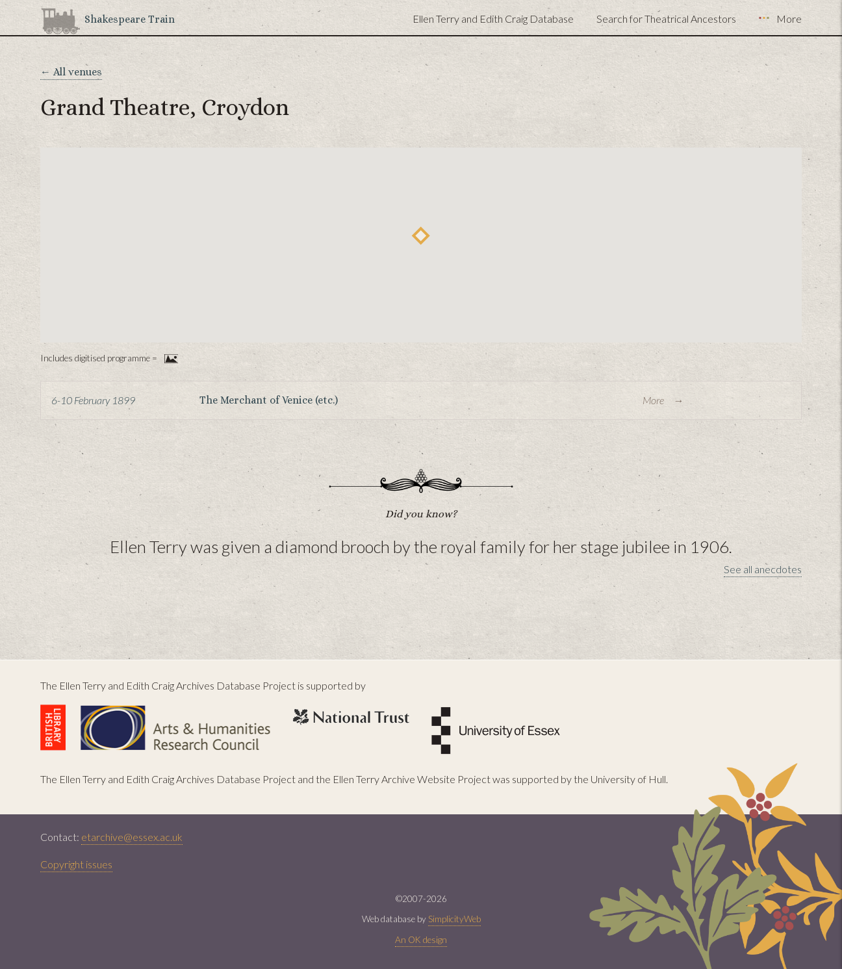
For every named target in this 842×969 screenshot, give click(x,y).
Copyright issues (76, 864)
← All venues (71, 72)
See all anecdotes (763, 569)
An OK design (421, 940)
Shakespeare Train (129, 19)
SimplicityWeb (454, 919)
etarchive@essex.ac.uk (132, 837)
